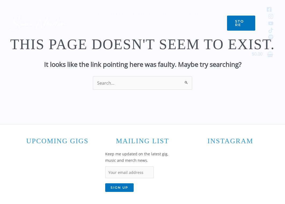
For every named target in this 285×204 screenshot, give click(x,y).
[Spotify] (271, 37)
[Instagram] (271, 16)
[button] (240, 23)
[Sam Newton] (38, 23)
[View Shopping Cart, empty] (262, 54)
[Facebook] (269, 9)
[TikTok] (271, 30)
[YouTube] (271, 23)
